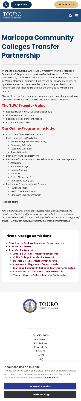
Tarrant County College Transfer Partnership (40, 275)
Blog (40, 358)
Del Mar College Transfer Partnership (35, 260)
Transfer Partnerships (22, 250)
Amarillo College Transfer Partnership (36, 253)
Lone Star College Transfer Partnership (36, 264)
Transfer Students (20, 246)
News (40, 355)
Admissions (40, 343)
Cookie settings (40, 394)
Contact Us (40, 347)
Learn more (51, 377)
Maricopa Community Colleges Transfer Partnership (44, 267)
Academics (40, 339)
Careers (40, 351)
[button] (70, 15)
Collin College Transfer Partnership (34, 257)
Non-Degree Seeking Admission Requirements (36, 243)
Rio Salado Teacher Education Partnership (38, 271)
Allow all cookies (40, 386)
